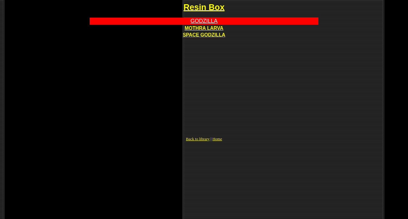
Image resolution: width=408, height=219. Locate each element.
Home (217, 139)
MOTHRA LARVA (204, 28)
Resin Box (204, 7)
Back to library (198, 139)
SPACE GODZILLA (204, 34)
